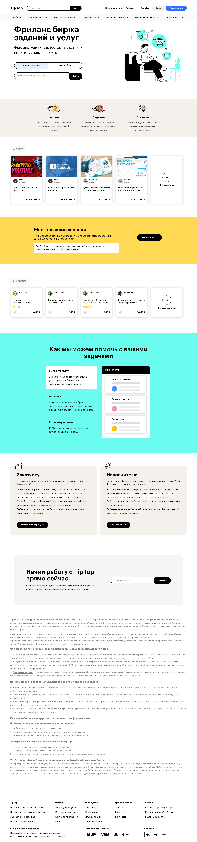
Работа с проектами (119, 502)
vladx (127, 180)
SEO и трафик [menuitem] (89, 17)
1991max (93, 180)
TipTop (16, 8)
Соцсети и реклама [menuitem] (115, 17)
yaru (21, 180)
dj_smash (129, 292)
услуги (35, 754)
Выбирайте (44, 123)
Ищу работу (65, 66)
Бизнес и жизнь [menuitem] (173, 17)
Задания (98, 117)
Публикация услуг (117, 510)
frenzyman (59, 292)
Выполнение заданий (119, 490)
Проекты (143, 117)
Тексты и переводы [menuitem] (63, 17)
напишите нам (82, 590)
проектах (72, 754)
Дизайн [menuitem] (14, 17)
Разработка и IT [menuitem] (36, 17)
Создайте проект (27, 502)
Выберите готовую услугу (32, 510)
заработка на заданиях (35, 751)
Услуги (54, 117)
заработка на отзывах (60, 751)
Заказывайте (90, 123)
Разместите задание (28, 490)
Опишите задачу (135, 123)
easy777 (23, 292)
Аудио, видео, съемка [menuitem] (145, 17)
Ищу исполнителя (31, 66)
